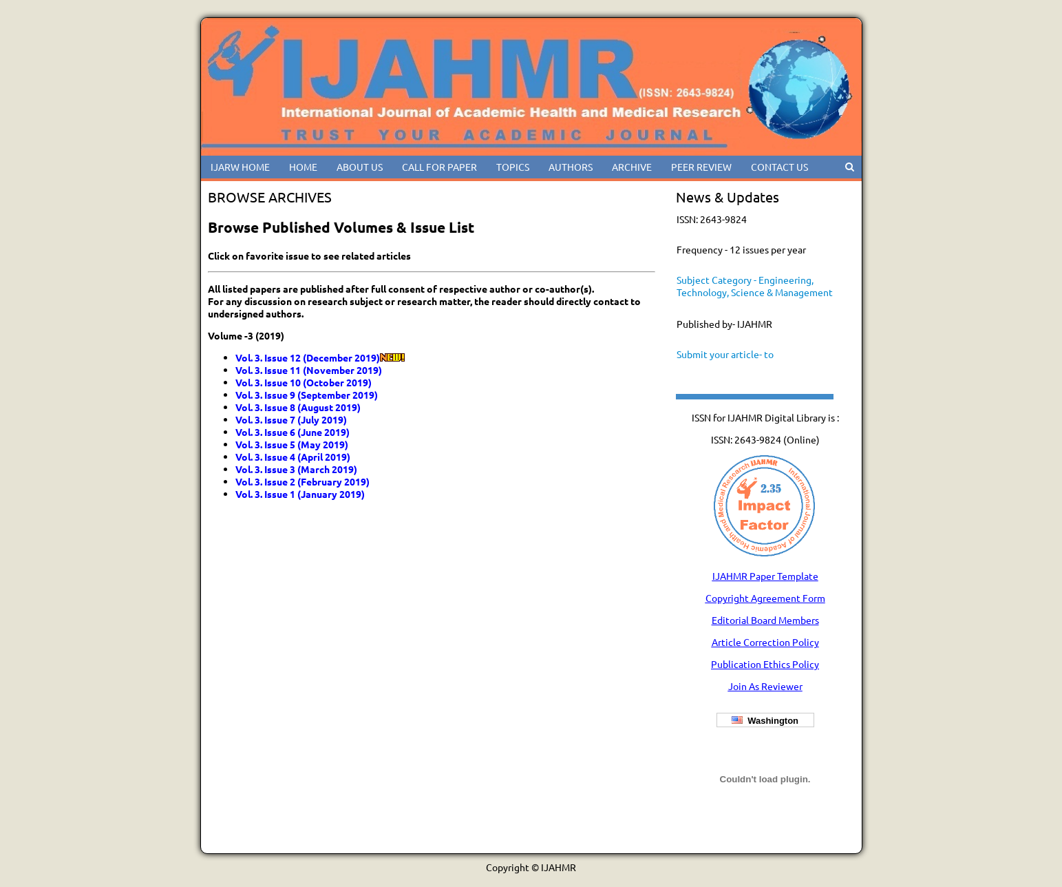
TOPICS (512, 166)
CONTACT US (779, 166)
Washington (765, 721)
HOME (303, 166)
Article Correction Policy (765, 642)
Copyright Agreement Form (765, 598)
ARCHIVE (632, 166)
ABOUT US (360, 166)
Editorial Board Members (765, 620)
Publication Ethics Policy (765, 664)
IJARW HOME (240, 166)
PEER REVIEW (701, 166)
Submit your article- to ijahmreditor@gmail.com (731, 360)
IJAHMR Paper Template (765, 576)
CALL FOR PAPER (439, 166)
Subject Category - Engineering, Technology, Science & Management (755, 285)
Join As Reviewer (765, 686)
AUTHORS (571, 166)
